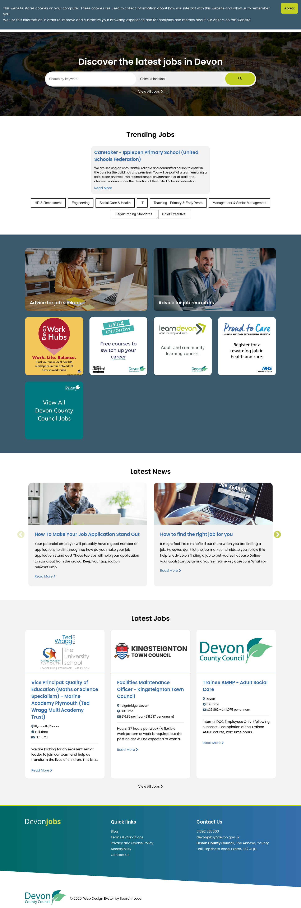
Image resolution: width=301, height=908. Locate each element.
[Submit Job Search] (249, 79)
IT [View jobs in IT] (142, 203)
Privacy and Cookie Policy (132, 843)
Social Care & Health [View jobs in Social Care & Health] (115, 203)
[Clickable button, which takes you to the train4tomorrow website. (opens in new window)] (118, 346)
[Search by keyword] (95, 79)
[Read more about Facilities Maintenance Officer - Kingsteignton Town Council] (127, 749)
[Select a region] (194, 79)
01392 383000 (207, 831)
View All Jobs (150, 91)
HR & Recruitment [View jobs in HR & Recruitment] (48, 203)
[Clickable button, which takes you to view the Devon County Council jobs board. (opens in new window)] (54, 410)
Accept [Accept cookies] (289, 8)
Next (277, 535)
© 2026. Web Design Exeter (92, 898)
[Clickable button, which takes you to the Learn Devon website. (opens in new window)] (183, 346)
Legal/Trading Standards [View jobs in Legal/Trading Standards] (134, 214)
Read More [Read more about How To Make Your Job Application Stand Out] (45, 576)
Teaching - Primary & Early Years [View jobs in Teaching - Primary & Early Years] (178, 203)
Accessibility (121, 849)
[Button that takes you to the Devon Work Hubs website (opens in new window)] (54, 346)
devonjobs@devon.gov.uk (217, 837)
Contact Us (120, 854)
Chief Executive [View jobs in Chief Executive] (173, 214)
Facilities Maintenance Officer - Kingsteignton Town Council (150, 689)
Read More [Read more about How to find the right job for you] (170, 570)
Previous (21, 535)
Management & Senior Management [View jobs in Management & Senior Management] (239, 203)
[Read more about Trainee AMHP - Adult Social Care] (213, 743)
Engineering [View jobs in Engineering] (80, 203)
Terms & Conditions (127, 837)
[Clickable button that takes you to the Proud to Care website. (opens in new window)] (247, 346)
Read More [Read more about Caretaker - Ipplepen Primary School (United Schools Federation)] (103, 188)
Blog (114, 831)
